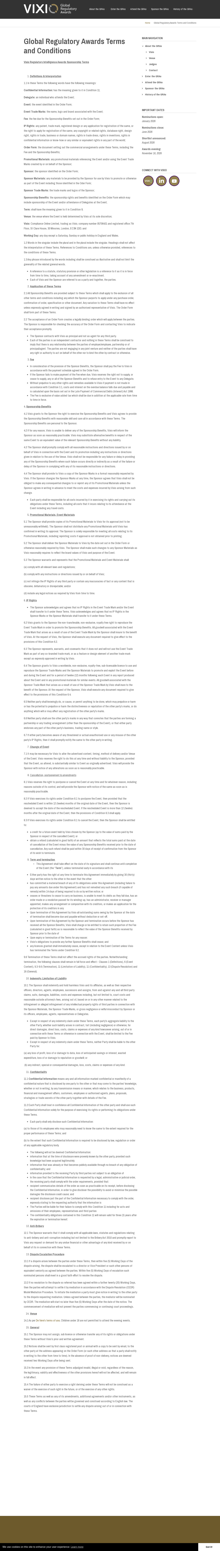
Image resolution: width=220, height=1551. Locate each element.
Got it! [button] (209, 1547)
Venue (152, 58)
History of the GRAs (184, 10)
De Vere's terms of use (48, 1320)
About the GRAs (98, 10)
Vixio (151, 52)
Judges (153, 64)
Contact (153, 70)
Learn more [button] (77, 1547)
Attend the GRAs (138, 9)
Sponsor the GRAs (160, 9)
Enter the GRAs (118, 9)
